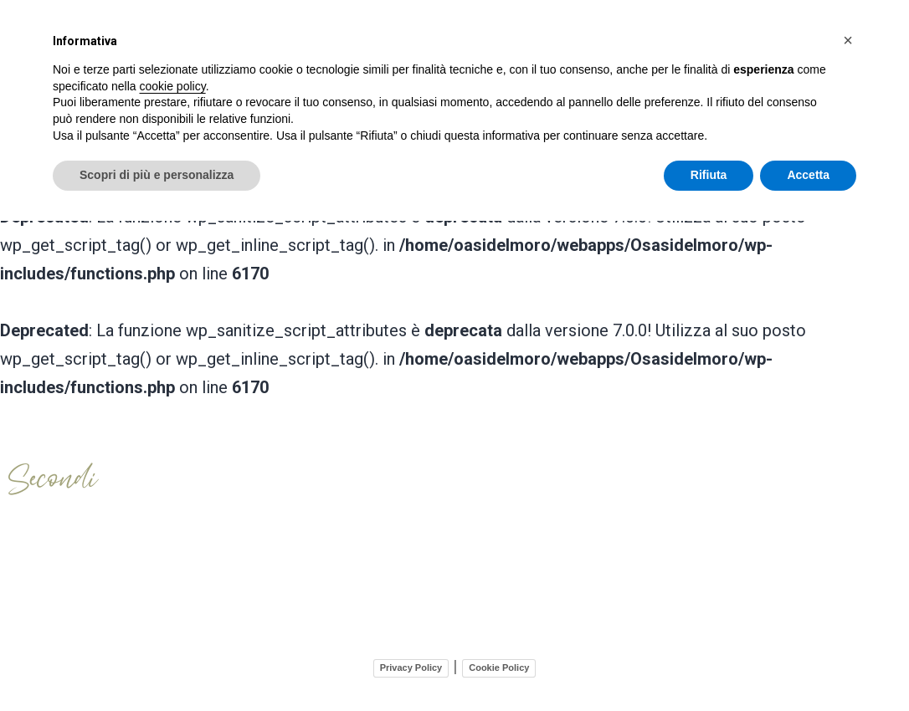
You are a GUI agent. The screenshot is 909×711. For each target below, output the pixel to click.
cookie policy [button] (173, 86)
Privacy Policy (411, 664)
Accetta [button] (808, 175)
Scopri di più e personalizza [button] (157, 175)
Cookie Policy (499, 664)
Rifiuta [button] (709, 175)
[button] (848, 40)
